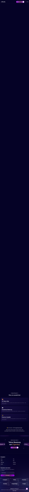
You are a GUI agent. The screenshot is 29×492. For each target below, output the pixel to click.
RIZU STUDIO (14, 490)
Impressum (12, 488)
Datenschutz (16, 488)
